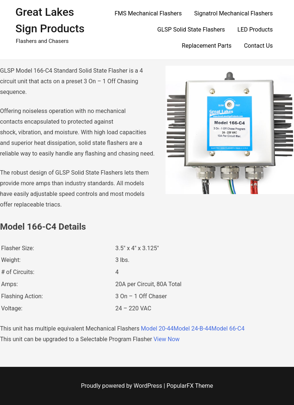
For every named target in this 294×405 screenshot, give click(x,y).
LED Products (255, 29)
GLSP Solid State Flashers (191, 29)
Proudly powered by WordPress (122, 385)
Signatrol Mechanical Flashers (233, 13)
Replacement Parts (206, 45)
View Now (166, 339)
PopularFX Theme (190, 385)
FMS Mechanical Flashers (148, 13)
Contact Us (258, 45)
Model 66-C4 (227, 328)
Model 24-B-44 (192, 328)
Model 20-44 (157, 328)
